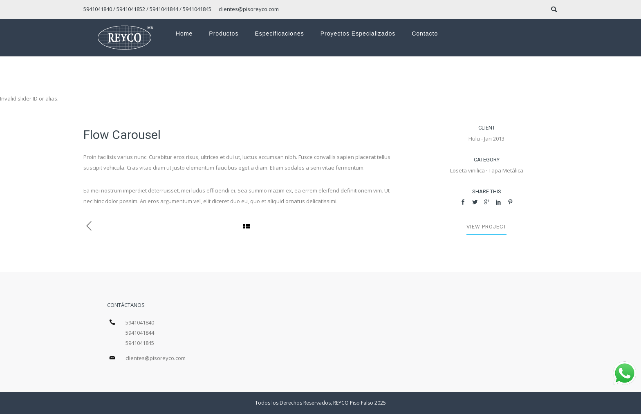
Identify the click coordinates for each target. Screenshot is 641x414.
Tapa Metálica (506, 170)
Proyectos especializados (358, 33)
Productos (223, 33)
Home (184, 33)
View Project (486, 227)
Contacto (425, 33)
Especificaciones (279, 33)
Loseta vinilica (467, 170)
